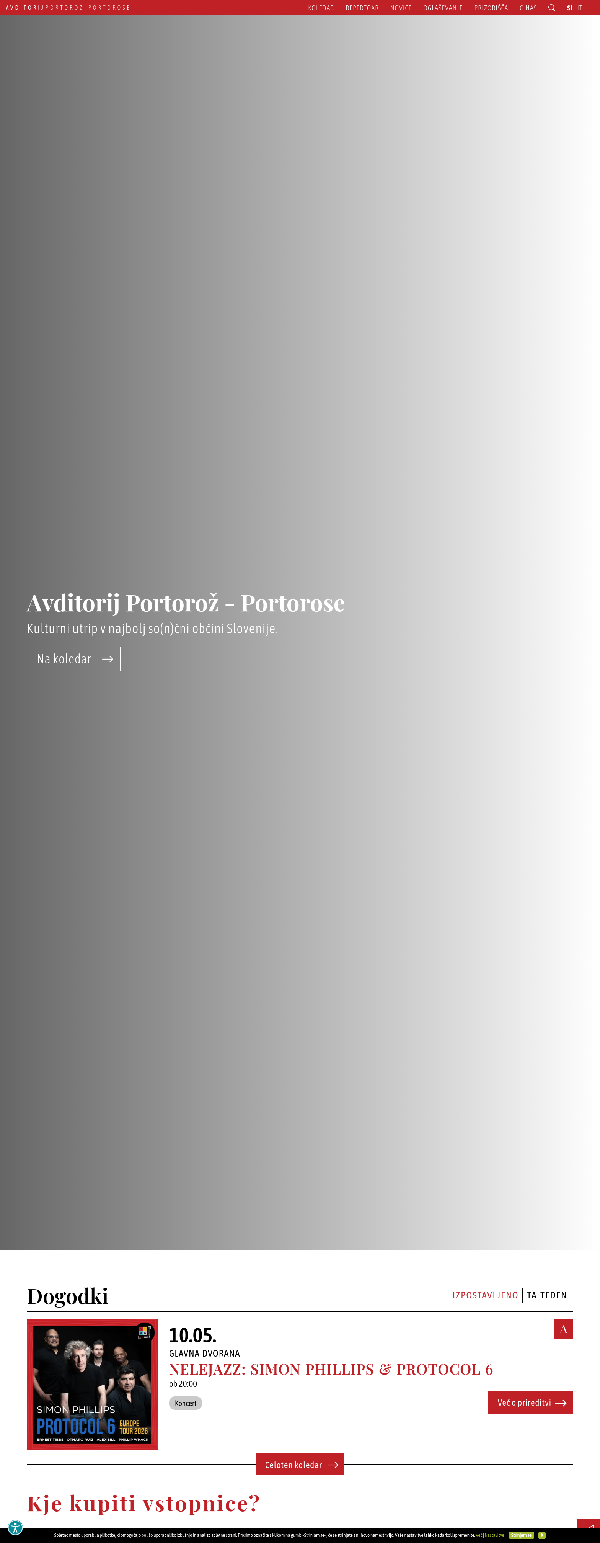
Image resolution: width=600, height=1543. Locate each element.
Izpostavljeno (486, 1295)
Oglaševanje (443, 8)
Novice (401, 8)
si (569, 7)
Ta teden (547, 1295)
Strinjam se (521, 1535)
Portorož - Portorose (68, 7)
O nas (528, 8)
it (580, 7)
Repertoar (362, 8)
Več (479, 1535)
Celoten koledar (302, 1465)
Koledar (321, 8)
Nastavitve (494, 1535)
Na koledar (75, 658)
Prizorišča (491, 8)
